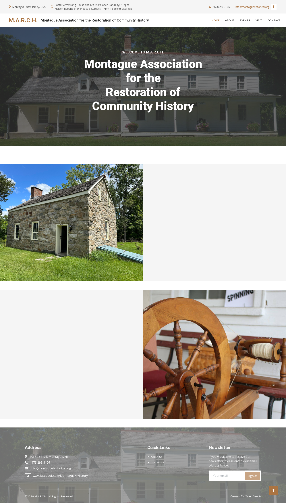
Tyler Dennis (253, 496)
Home (216, 20)
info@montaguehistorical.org (252, 7)
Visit (259, 20)
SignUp (252, 476)
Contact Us (158, 462)
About (230, 20)
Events (245, 20)
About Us (157, 456)
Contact (274, 20)
